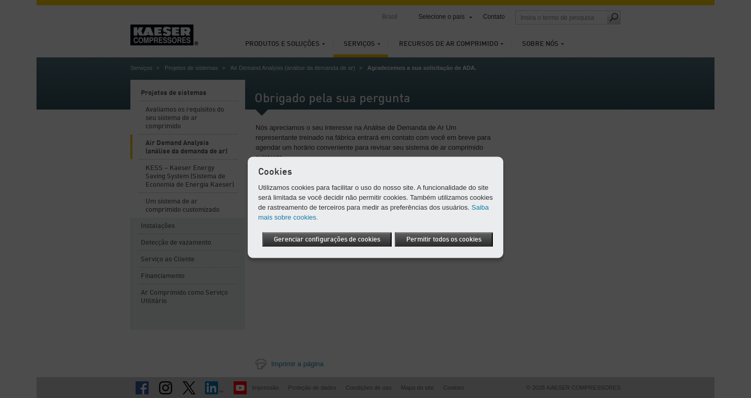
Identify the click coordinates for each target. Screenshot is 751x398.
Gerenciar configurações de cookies (428, 230)
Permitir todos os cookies (443, 249)
